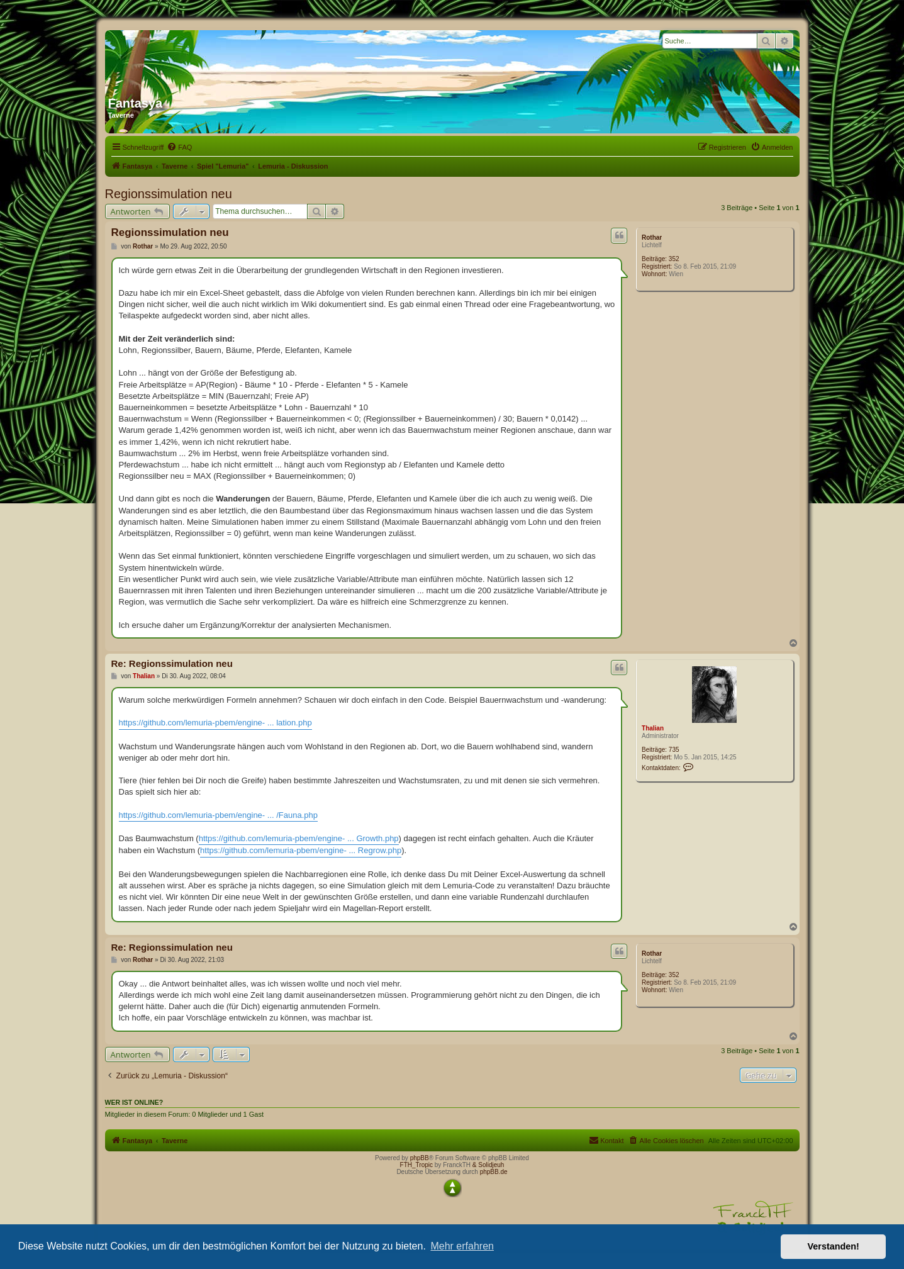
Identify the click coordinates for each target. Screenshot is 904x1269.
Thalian (653, 728)
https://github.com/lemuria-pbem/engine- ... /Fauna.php (218, 815)
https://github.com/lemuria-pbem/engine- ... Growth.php (299, 838)
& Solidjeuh (488, 1164)
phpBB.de (494, 1171)
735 (674, 749)
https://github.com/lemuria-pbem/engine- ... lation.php (215, 722)
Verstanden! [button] (833, 1246)
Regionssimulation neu (168, 194)
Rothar (652, 237)
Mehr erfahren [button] (462, 1246)
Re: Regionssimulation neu (172, 663)
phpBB (419, 1157)
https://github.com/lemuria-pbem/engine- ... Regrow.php (300, 850)
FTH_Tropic (416, 1164)
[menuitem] (179, 147)
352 (674, 258)
